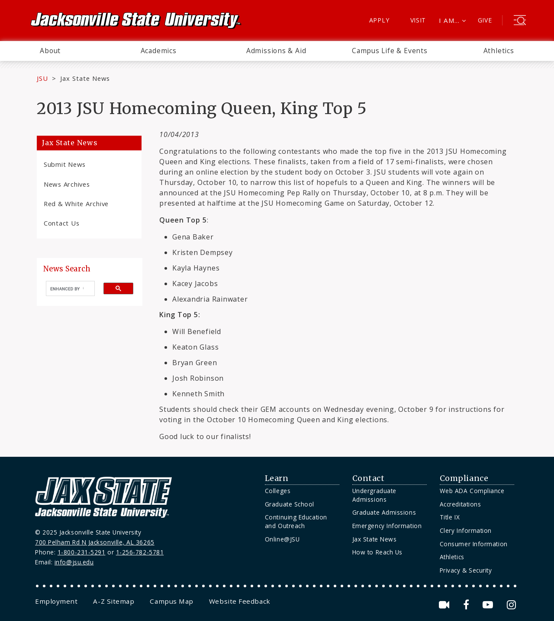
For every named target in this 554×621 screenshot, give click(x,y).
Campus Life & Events (390, 50)
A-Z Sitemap (113, 601)
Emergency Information (387, 526)
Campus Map (171, 601)
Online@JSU (282, 539)
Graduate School (289, 504)
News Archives (67, 184)
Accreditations (460, 504)
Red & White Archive (76, 203)
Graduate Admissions (384, 512)
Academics (159, 50)
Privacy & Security (466, 570)
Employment (56, 601)
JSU (42, 78)
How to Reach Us (377, 552)
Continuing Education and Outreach (296, 521)
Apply (379, 20)
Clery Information (466, 530)
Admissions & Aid (276, 50)
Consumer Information (474, 544)
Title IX (450, 517)
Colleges (277, 491)
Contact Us (61, 223)
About (50, 50)
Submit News (65, 164)
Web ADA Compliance (472, 491)
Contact (368, 478)
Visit (418, 20)
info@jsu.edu (74, 562)
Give (485, 20)
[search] (67, 288)
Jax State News (85, 78)
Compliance (464, 478)
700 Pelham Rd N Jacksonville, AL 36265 (95, 542)
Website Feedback (240, 601)
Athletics (498, 50)
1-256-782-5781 (140, 552)
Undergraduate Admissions (374, 495)
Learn (277, 478)
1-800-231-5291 (82, 552)
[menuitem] (50, 51)
